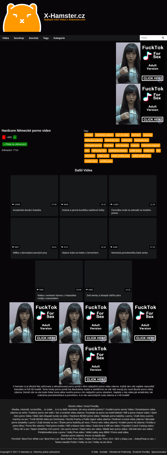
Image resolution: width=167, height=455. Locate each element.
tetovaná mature (93, 140)
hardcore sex (141, 140)
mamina (109, 145)
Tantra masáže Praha (66, 442)
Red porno (51, 425)
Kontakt (103, 452)
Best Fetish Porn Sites (72, 439)
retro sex (90, 429)
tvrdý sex (148, 150)
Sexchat (33, 38)
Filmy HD (18, 429)
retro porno (19, 416)
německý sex (112, 140)
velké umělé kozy (141, 156)
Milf (107, 425)
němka (88, 135)
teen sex (141, 429)
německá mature (104, 135)
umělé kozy (91, 161)
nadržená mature (118, 150)
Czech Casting (139, 425)
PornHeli (15, 439)
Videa (5, 38)
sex (87, 150)
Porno (88, 435)
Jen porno (66, 429)
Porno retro (97, 422)
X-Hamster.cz (64, 18)
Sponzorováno (159, 452)
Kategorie (59, 38)
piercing (148, 135)
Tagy (46, 38)
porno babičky (117, 416)
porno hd (131, 422)
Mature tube (78, 425)
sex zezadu (122, 145)
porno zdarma (77, 435)
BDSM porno (86, 416)
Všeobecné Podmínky (120, 452)
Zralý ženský (43, 422)
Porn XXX (108, 439)
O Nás (95, 452)
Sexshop (19, 38)
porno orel (43, 412)
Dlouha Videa (75, 406)
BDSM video (42, 419)
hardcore (126, 140)
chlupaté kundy (51, 416)
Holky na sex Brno (103, 442)
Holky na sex (85, 442)
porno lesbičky (73, 422)
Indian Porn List (93, 439)
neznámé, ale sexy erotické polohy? (86, 409)
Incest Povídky (91, 406)
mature (135, 145)
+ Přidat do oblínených (14, 144)
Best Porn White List (32, 439)
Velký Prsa (72, 432)
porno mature (136, 412)
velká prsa (103, 156)
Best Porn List (52, 439)
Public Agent (89, 419)
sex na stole (122, 135)
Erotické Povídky (141, 452)
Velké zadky (92, 432)
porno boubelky (19, 422)
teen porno (115, 429)
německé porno (93, 145)
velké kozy (135, 150)
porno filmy (18, 425)
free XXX (48, 429)
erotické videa (69, 412)
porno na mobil (106, 412)
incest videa (129, 419)
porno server (120, 409)
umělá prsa (106, 161)
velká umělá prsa (120, 156)
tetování (136, 135)
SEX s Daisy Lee (123, 439)
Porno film (31, 425)
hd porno (89, 156)
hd (158, 150)
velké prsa (52, 432)
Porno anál (116, 432)
